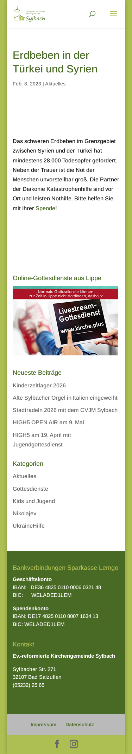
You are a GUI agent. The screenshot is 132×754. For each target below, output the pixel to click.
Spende (45, 208)
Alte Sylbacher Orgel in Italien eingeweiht (65, 398)
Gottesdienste (30, 489)
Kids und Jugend (34, 501)
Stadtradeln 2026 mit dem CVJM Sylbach (65, 410)
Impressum (43, 724)
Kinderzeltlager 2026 (39, 385)
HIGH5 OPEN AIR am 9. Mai (48, 422)
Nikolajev (24, 513)
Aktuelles (55, 83)
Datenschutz (79, 724)
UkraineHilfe (29, 526)
